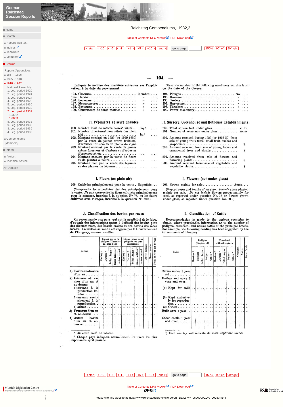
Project (10, 156)
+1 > (130, 48)
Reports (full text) (17, 42)
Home (9, 29)
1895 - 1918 (14, 79)
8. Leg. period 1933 (19, 121)
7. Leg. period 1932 (19, 111)
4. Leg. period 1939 (19, 132)
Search (10, 36)
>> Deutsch (10, 167)
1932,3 (13, 118)
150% (209, 48)
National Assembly (19, 87)
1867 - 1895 (14, 74)
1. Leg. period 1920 (19, 90)
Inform (9, 150)
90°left (220, 48)
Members (14, 56)
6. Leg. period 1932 (19, 107)
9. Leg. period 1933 (19, 125)
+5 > (140, 48)
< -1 (120, 48)
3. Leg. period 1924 (19, 97)
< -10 (101, 48)
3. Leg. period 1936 (19, 128)
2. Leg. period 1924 (19, 94)
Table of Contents (138, 37)
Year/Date (12, 52)
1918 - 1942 (14, 83)
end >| (162, 48)
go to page (179, 48)
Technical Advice (17, 161)
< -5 (111, 48)
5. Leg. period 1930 (19, 104)
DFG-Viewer (160, 37)
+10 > (150, 48)
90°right (232, 48)
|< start (90, 48)
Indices (12, 47)
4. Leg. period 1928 (19, 101)
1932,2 (13, 114)
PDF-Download (182, 37)
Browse (10, 64)
